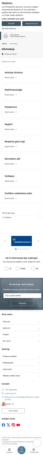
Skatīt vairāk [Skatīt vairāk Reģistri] (9, 129)
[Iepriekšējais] (5, 241)
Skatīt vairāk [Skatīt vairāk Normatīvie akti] (9, 164)
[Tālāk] (38, 241)
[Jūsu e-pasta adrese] (22, 295)
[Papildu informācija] (13, 404)
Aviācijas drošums (14, 72)
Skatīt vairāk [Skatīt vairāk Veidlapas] (9, 181)
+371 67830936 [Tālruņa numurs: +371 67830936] (11, 390)
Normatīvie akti (12, 158)
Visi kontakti (13, 411)
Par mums (7, 341)
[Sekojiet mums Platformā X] (8, 425)
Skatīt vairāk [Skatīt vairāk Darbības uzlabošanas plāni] (9, 198)
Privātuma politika (10, 356)
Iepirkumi (6, 328)
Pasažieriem (11, 107)
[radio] (8, 268)
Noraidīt (11, 23)
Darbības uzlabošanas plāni (18, 193)
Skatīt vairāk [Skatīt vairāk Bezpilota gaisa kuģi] (9, 146)
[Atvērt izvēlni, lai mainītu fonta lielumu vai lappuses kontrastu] (34, 451)
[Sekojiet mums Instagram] (13, 425)
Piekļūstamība (8, 363)
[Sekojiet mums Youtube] (18, 424)
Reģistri (8, 124)
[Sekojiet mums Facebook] (3, 425)
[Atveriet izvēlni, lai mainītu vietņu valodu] (9, 451)
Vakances (6, 321)
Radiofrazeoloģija (13, 89)
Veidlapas (9, 176)
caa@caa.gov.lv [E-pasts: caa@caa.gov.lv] (10, 393)
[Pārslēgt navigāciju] (22, 450)
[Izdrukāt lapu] (21, 213)
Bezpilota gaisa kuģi (15, 141)
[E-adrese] (6, 404)
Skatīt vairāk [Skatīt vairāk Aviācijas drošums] (9, 77)
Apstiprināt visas (31, 23)
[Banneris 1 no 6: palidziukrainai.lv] (21, 241)
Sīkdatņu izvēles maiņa (11, 376)
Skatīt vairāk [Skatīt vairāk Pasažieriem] (9, 112)
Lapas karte (7, 369)
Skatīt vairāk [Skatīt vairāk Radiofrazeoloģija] (9, 95)
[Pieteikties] (22, 303)
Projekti (6, 334)
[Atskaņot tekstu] (11, 54)
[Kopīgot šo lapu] (21, 217)
